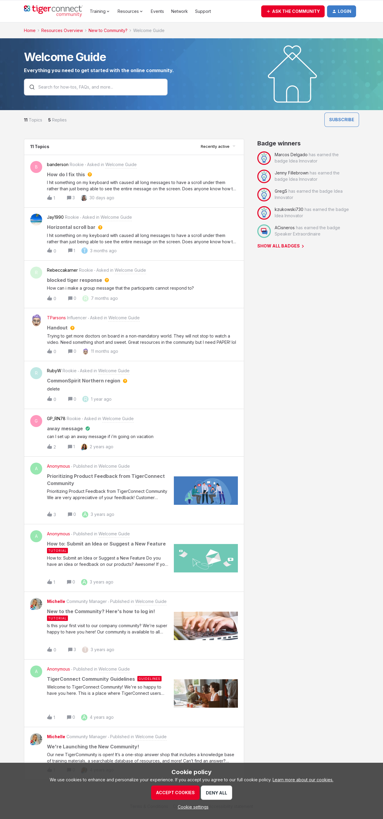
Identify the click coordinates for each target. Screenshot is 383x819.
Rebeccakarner (62, 270)
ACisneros (285, 227)
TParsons (56, 317)
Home (30, 30)
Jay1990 (55, 217)
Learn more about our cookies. (303, 779)
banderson (58, 164)
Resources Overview (62, 30)
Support (203, 11)
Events (157, 11)
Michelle (56, 601)
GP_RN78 (56, 418)
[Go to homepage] (53, 11)
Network (179, 11)
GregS (281, 191)
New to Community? (108, 30)
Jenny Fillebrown (291, 172)
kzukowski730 (289, 209)
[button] (293, 11)
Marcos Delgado (291, 154)
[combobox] (96, 87)
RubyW (54, 370)
